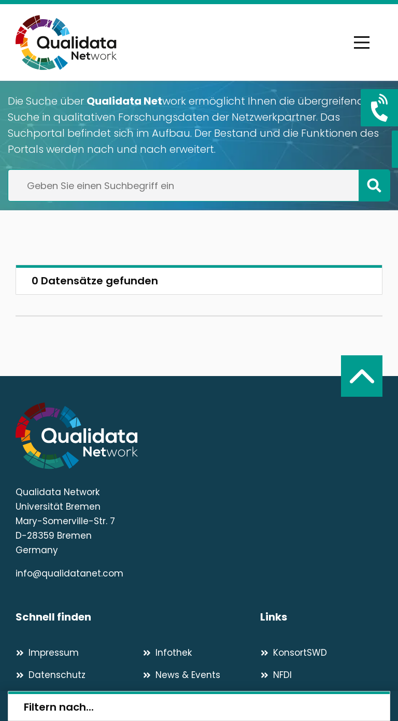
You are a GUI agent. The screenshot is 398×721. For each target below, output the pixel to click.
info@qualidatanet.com (69, 573)
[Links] (321, 617)
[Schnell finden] (138, 617)
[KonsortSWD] (321, 652)
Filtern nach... (59, 707)
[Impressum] (75, 652)
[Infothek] (202, 652)
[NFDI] (321, 675)
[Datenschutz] (75, 675)
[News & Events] (202, 675)
